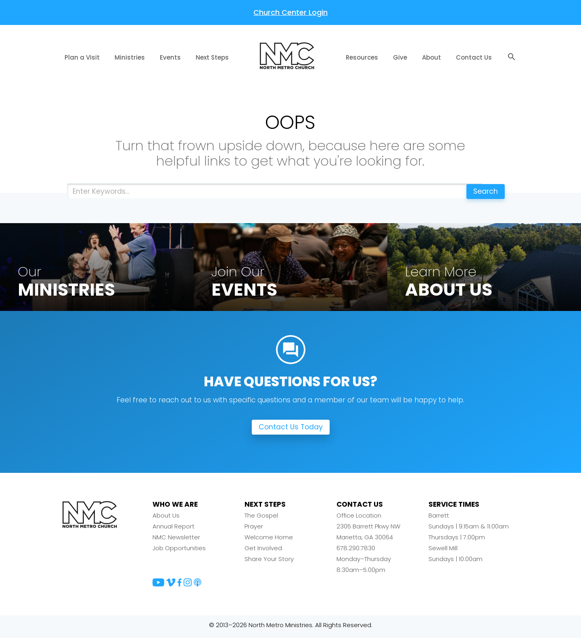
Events (170, 57)
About (431, 57)
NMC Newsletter (176, 540)
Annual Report (173, 530)
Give (400, 57)
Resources (362, 57)
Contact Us (474, 57)
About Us (166, 519)
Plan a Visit (82, 57)
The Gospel (261, 519)
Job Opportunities (179, 551)
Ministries (130, 57)
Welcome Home (269, 540)
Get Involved (263, 551)
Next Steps (212, 57)
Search (483, 191)
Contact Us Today (291, 431)
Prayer (254, 530)
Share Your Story (269, 562)
